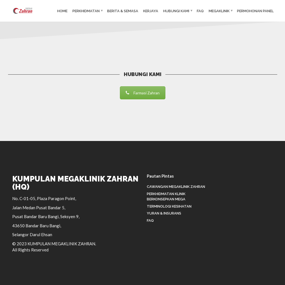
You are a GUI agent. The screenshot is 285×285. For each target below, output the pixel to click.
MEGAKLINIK (219, 11)
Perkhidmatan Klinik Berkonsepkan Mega (166, 196)
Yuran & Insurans (164, 213)
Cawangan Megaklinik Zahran (176, 187)
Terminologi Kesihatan (169, 206)
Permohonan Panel (255, 11)
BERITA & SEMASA (122, 11)
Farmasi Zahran (143, 92)
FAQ (200, 11)
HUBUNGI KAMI (176, 11)
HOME (62, 11)
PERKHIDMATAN (86, 11)
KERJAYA (150, 11)
